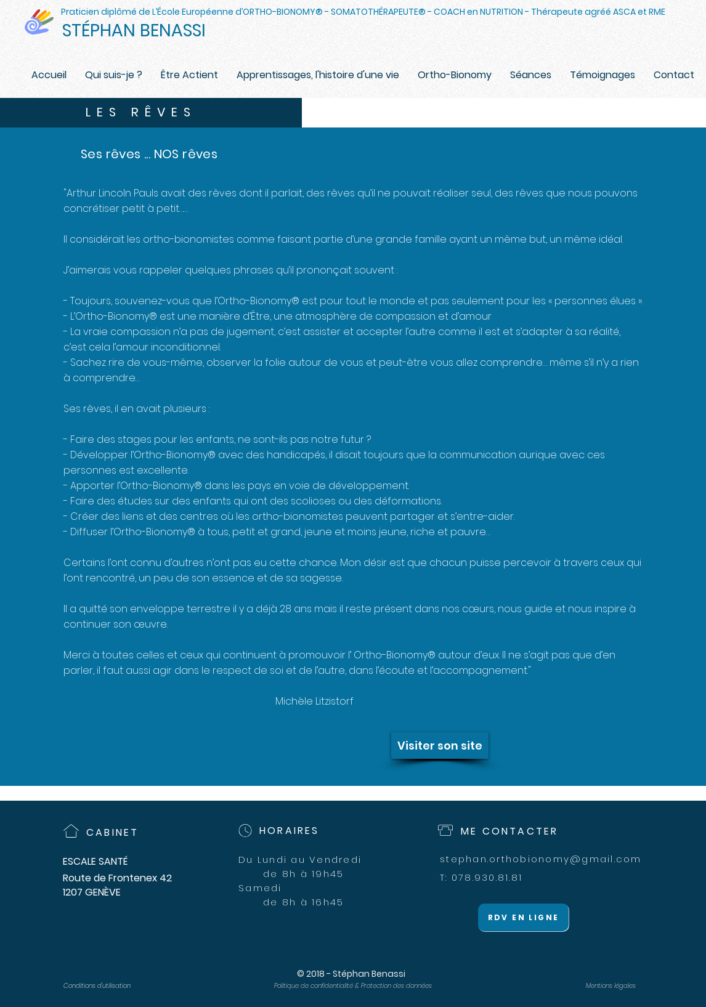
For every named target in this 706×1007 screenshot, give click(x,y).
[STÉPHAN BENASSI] (146, 31)
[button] (454, 75)
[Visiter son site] (440, 745)
